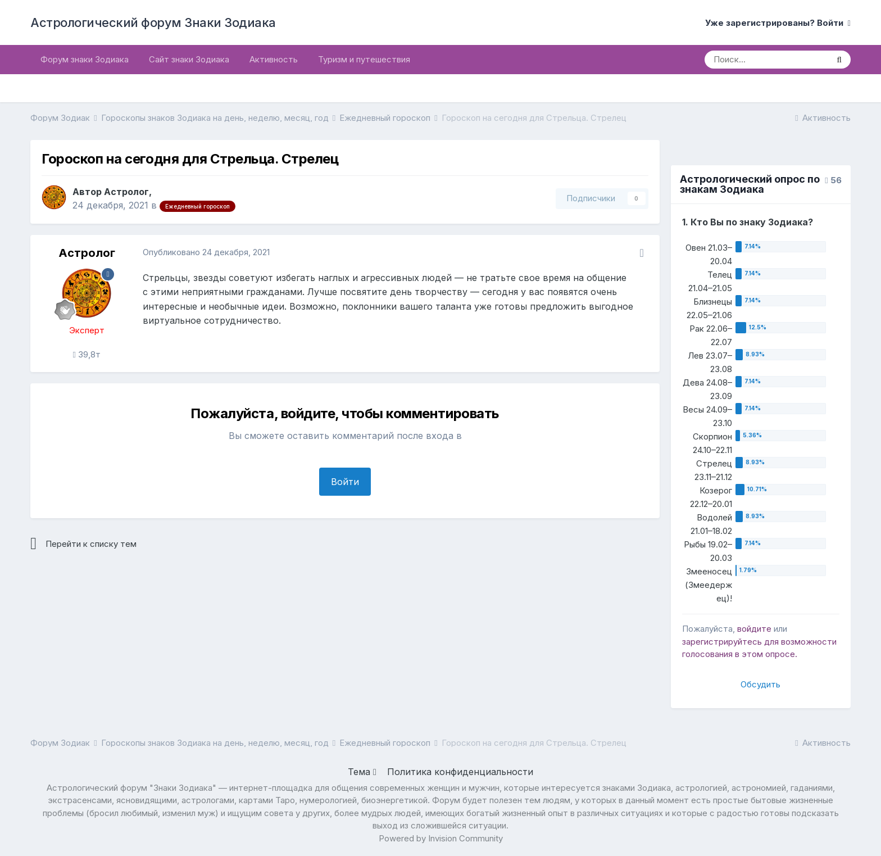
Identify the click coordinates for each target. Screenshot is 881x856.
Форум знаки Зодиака (84, 59)
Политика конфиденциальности (460, 771)
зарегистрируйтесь (722, 641)
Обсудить (760, 684)
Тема (362, 771)
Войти (345, 481)
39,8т (86, 354)
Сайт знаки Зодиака (189, 59)
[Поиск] (766, 60)
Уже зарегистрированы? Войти (778, 22)
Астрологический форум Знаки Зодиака (153, 22)
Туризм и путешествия (364, 59)
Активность (273, 59)
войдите (754, 628)
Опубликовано (206, 252)
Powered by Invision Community (441, 838)
